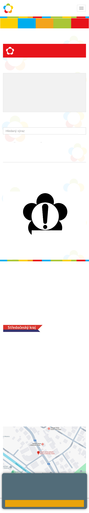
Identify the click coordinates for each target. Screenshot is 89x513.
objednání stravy (40, 410)
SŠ (62, 23)
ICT (20, 86)
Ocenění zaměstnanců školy (26, 92)
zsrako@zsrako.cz (25, 374)
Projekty (32, 86)
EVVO (10, 86)
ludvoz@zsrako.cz (25, 352)
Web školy (80, 505)
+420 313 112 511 (21, 347)
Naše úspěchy (51, 86)
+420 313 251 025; (16, 410)
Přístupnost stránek (29, 508)
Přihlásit (8, 508)
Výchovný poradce (19, 79)
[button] (82, 130)
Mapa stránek (56, 503)
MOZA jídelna (12, 404)
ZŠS (45, 23)
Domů (7, 142)
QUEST (39, 99)
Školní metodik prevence (53, 79)
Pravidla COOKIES (57, 508)
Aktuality (51, 142)
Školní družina (28, 142)
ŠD (80, 23)
